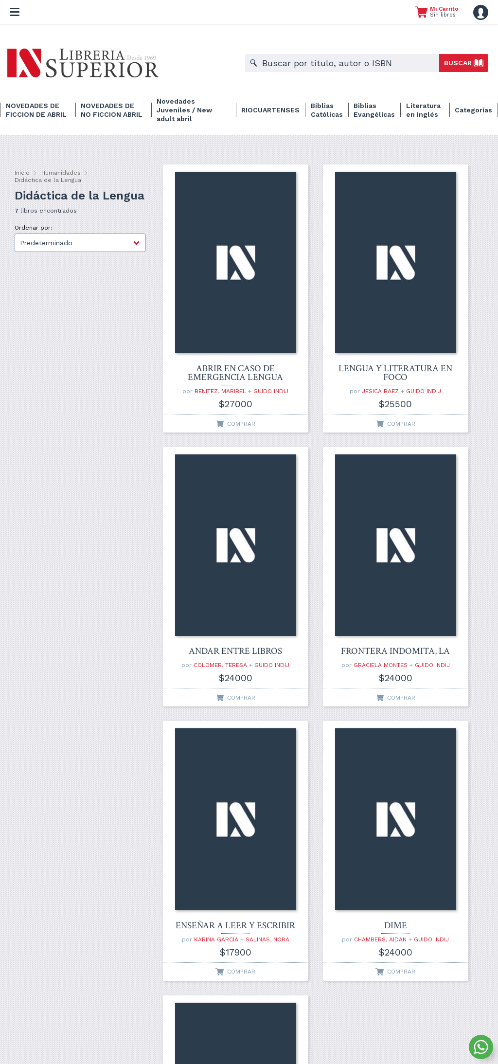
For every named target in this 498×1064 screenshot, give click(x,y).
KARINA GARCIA (325, 542)
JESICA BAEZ (315, 326)
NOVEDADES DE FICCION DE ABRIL (36, 110)
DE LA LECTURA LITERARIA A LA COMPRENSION (211, 745)
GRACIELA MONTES (214, 542)
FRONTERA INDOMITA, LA (211, 524)
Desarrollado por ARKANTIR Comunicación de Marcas (249, 1044)
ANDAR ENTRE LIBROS (432, 308)
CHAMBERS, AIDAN (436, 542)
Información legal (285, 1031)
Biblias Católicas (327, 110)
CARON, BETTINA (204, 767)
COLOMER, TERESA (436, 326)
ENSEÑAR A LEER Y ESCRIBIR (321, 524)
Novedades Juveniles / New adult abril (184, 110)
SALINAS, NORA (322, 549)
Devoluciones (333, 1031)
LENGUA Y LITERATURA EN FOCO (321, 304)
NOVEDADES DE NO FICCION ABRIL (111, 110)
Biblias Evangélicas (374, 110)
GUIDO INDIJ (211, 333)
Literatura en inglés (423, 110)
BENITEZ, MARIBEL (214, 326)
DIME (432, 528)
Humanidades (61, 172)
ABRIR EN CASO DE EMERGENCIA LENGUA (211, 304)
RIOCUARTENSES (270, 110)
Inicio (22, 172)
